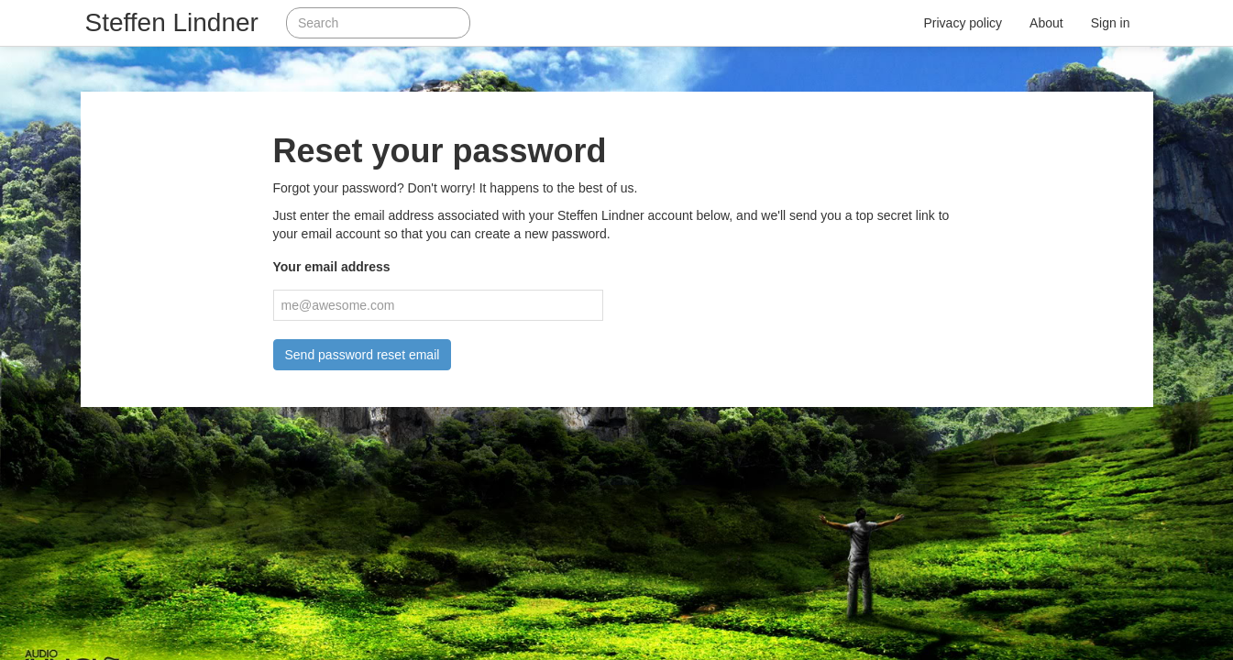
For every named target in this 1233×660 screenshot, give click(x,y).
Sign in (1110, 23)
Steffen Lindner (172, 22)
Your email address (332, 266)
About (1046, 23)
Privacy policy (963, 23)
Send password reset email (362, 354)
